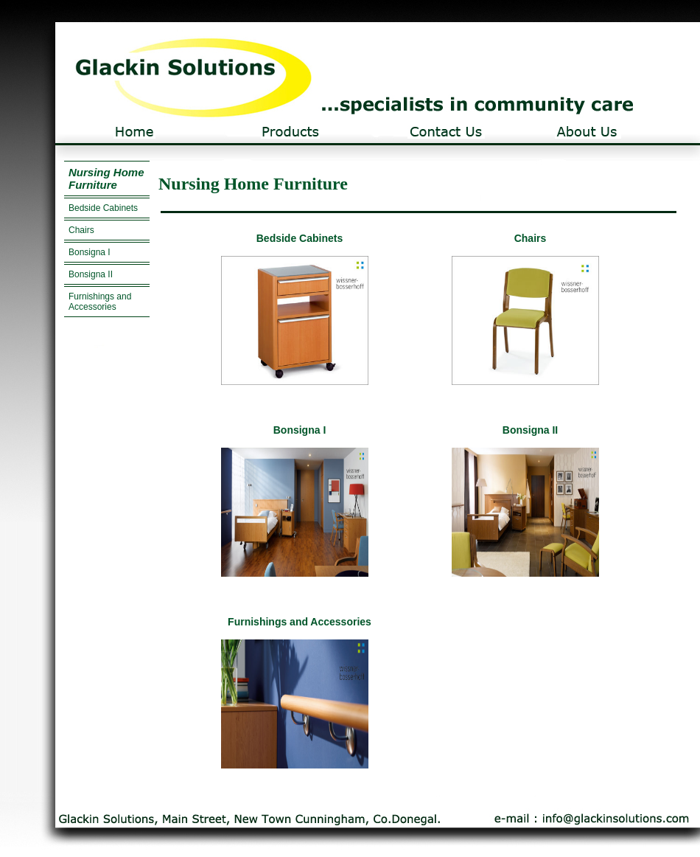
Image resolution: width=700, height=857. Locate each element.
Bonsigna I (90, 252)
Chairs (81, 230)
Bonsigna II (91, 274)
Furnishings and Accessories (100, 301)
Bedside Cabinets (103, 208)
